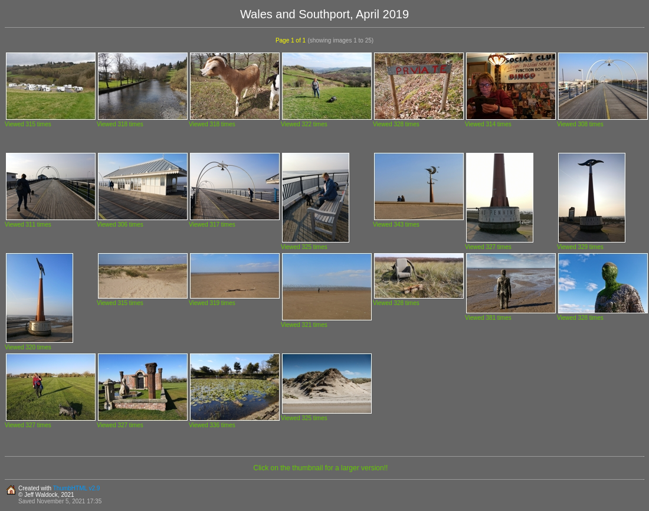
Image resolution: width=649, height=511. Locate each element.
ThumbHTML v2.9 (76, 488)
